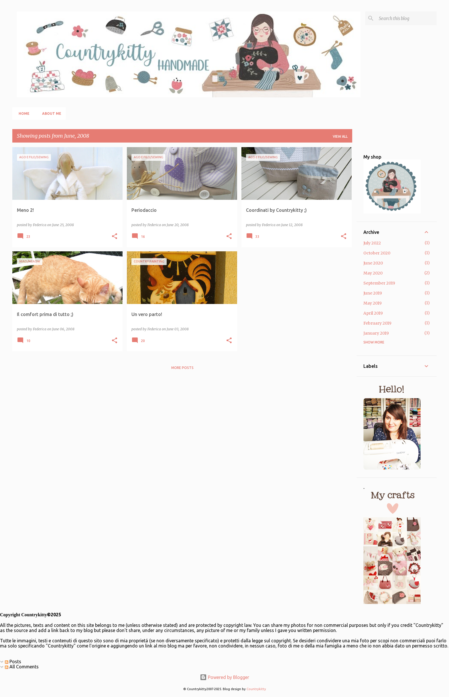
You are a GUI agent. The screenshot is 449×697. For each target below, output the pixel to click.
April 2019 (373, 313)
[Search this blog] (407, 18)
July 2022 (372, 243)
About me (50, 113)
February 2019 (377, 323)
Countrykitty (256, 689)
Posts (13, 661)
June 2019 (372, 293)
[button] (114, 236)
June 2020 (373, 263)
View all (340, 136)
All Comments (22, 666)
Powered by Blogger (224, 677)
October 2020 (376, 253)
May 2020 (373, 273)
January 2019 (376, 333)
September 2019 (379, 283)
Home (22, 113)
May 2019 (372, 303)
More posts (182, 368)
